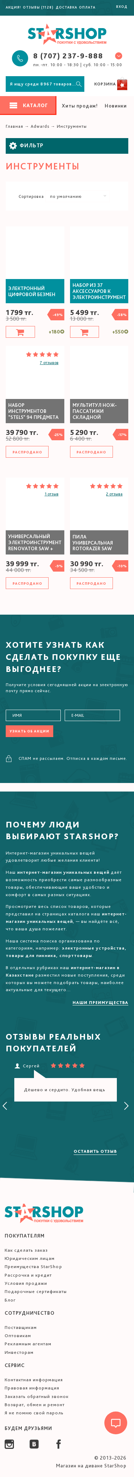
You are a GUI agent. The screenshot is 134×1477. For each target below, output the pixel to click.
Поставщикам (21, 1327)
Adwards (40, 126)
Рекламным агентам (28, 1343)
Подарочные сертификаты (36, 1291)
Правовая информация (32, 1388)
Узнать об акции (29, 731)
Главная (14, 126)
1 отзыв (52, 494)
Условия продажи (26, 1283)
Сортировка (31, 196)
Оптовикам (18, 1335)
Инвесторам (19, 1352)
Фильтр (26, 145)
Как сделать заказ (26, 1250)
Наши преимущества (100, 1002)
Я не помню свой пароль (34, 1412)
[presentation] (5, 1106)
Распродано (27, 452)
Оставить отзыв (95, 1151)
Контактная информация (34, 1379)
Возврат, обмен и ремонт (35, 1404)
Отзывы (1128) (38, 7)
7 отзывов (49, 362)
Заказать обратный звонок (37, 1396)
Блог (10, 1300)
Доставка (66, 7)
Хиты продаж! (80, 106)
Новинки (116, 106)
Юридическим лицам (30, 1258)
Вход (122, 6)
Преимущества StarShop (33, 1266)
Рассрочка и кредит (28, 1275)
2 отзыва (114, 494)
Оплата (87, 7)
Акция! (13, 7)
